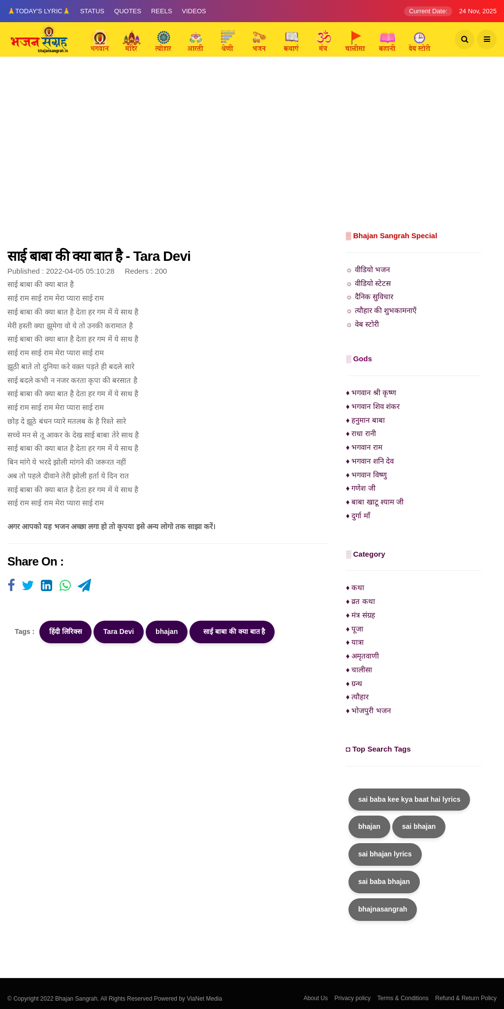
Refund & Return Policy (466, 998)
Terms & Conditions (403, 998)
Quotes (127, 11)
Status (92, 11)
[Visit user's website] (11, 586)
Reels (161, 11)
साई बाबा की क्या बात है (232, 631)
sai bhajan (419, 826)
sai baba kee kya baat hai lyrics (409, 799)
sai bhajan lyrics (385, 854)
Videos (194, 11)
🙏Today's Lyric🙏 (38, 11)
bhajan (167, 631)
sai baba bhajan (384, 881)
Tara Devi (118, 631)
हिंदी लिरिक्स (65, 631)
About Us (316, 998)
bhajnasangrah (383, 909)
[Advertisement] (252, 155)
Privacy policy (353, 998)
